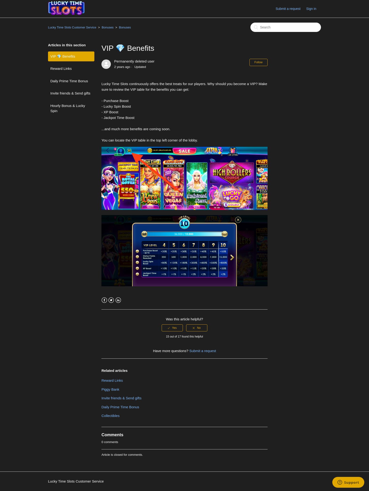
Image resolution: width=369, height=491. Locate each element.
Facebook (104, 300)
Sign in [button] (311, 9)
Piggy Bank (110, 389)
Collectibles (110, 416)
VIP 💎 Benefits (62, 56)
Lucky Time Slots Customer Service (72, 27)
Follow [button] (258, 62)
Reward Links (61, 69)
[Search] (285, 27)
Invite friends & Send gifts (70, 93)
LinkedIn (118, 300)
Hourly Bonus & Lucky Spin (67, 108)
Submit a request (288, 9)
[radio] (172, 327)
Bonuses (108, 27)
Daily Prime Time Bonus (69, 81)
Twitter (111, 300)
